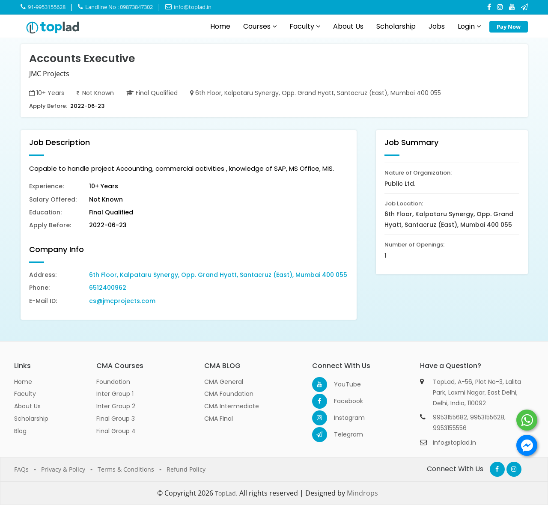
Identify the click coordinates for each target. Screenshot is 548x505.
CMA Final (218, 418)
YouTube (341, 384)
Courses (260, 26)
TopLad (225, 493)
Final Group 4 (116, 431)
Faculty (304, 26)
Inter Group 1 (115, 393)
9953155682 (450, 417)
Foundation (113, 381)
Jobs (437, 26)
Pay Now (509, 26)
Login (469, 26)
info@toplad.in (188, 7)
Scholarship (396, 26)
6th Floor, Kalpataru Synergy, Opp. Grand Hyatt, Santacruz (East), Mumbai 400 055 (218, 274)
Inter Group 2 (115, 406)
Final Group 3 (115, 418)
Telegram (341, 434)
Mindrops (362, 493)
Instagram (341, 417)
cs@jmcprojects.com (122, 301)
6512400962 (107, 287)
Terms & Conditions (126, 469)
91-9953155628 (43, 7)
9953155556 (450, 428)
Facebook (341, 401)
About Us (348, 26)
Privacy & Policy (63, 469)
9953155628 (487, 417)
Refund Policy (186, 469)
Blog (20, 431)
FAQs (21, 469)
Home (220, 26)
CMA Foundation (228, 393)
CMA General (223, 381)
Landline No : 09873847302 (115, 7)
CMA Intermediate (231, 406)
